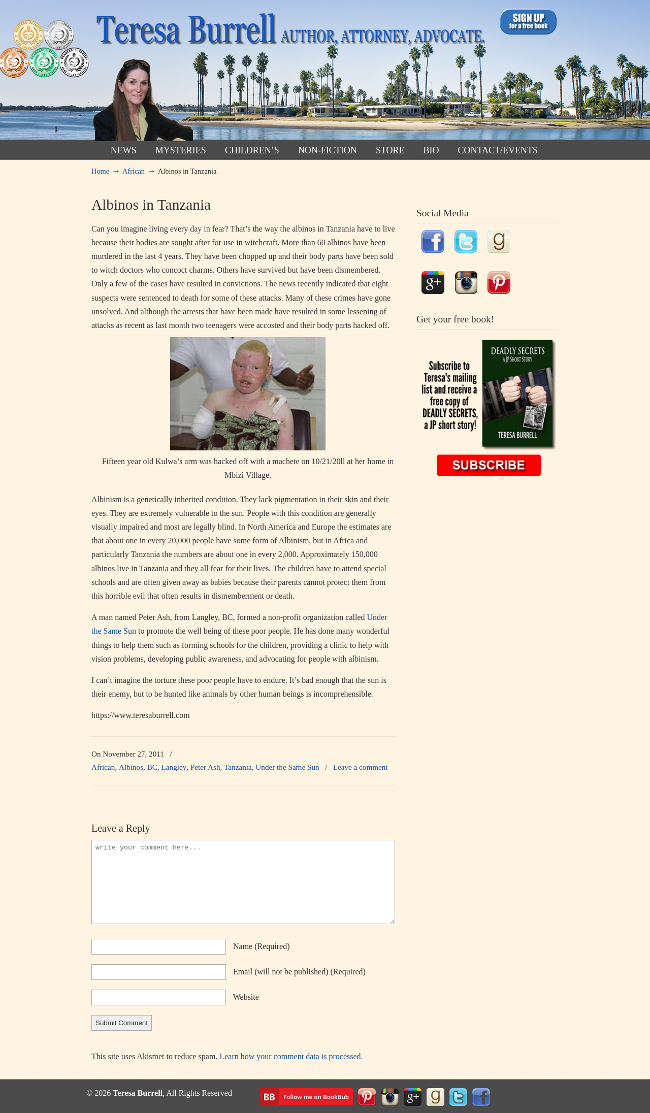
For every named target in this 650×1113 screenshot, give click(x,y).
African (133, 171)
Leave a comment (360, 767)
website (246, 997)
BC (152, 767)
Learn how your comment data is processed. (291, 1056)
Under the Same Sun (287, 767)
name (261, 946)
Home (100, 171)
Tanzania (238, 767)
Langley (174, 767)
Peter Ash (205, 767)
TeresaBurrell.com (288, 73)
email (299, 971)
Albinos (131, 767)
